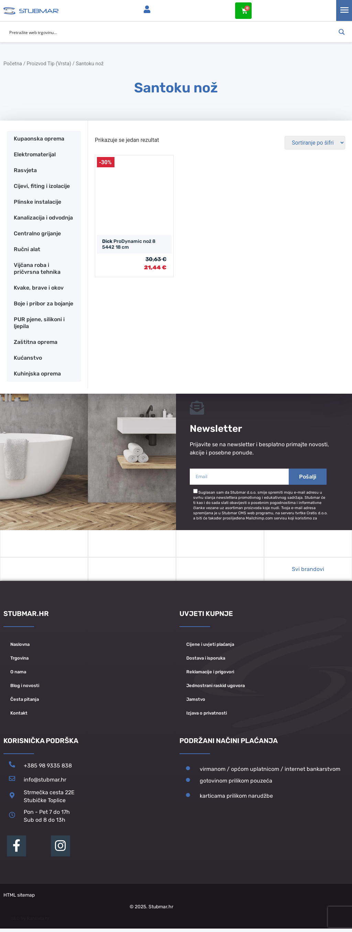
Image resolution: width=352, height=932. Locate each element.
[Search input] (171, 32)
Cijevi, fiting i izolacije (42, 185)
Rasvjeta (25, 170)
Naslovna (20, 647)
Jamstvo (195, 702)
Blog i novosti (24, 689)
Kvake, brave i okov (39, 287)
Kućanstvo (28, 357)
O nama (18, 675)
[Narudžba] (315, 142)
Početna (12, 63)
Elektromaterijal (35, 154)
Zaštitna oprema (35, 341)
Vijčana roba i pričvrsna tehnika (37, 268)
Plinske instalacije (37, 201)
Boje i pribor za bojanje (43, 303)
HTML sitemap (19, 898)
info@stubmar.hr (45, 783)
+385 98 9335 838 (48, 769)
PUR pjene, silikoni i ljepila (39, 322)
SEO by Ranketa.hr (30, 921)
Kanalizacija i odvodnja (43, 217)
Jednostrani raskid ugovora (215, 689)
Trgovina (19, 661)
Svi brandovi (308, 572)
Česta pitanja (24, 702)
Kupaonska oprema (39, 138)
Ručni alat (27, 249)
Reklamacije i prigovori (210, 675)
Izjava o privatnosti (206, 716)
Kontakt (19, 716)
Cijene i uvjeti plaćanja (210, 647)
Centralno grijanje (37, 233)
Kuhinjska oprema (37, 373)
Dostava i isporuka (205, 661)
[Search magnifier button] (341, 32)
